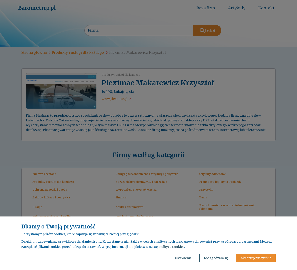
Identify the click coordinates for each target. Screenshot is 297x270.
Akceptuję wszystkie (256, 258)
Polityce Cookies (171, 247)
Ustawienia (183, 258)
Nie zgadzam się (216, 258)
